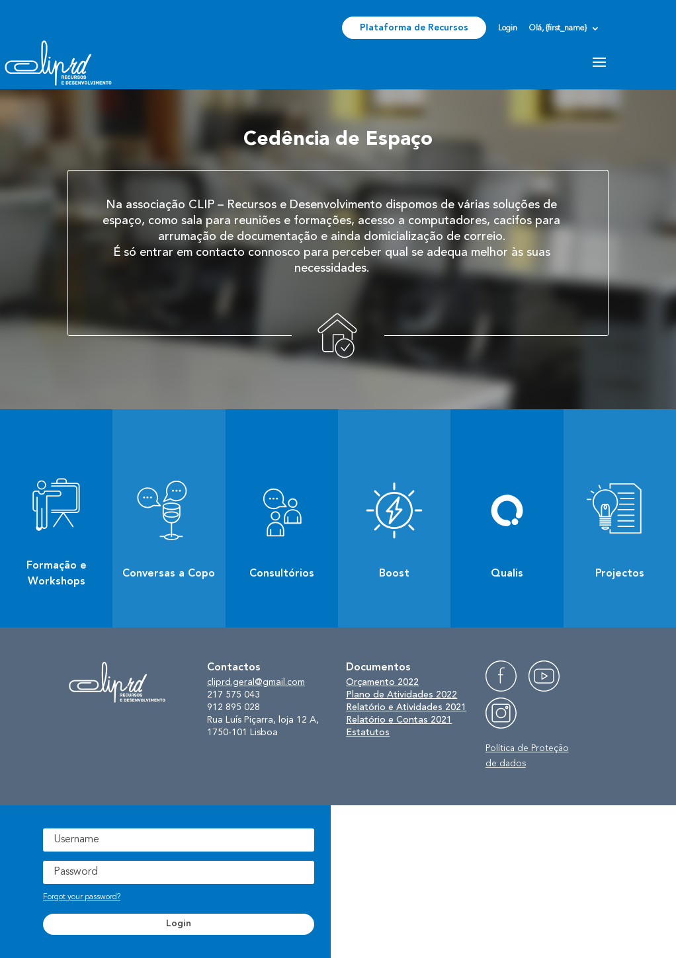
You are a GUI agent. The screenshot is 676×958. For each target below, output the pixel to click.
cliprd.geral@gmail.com (256, 682)
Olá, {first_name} (558, 28)
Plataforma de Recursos (414, 27)
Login (507, 28)
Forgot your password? (81, 897)
